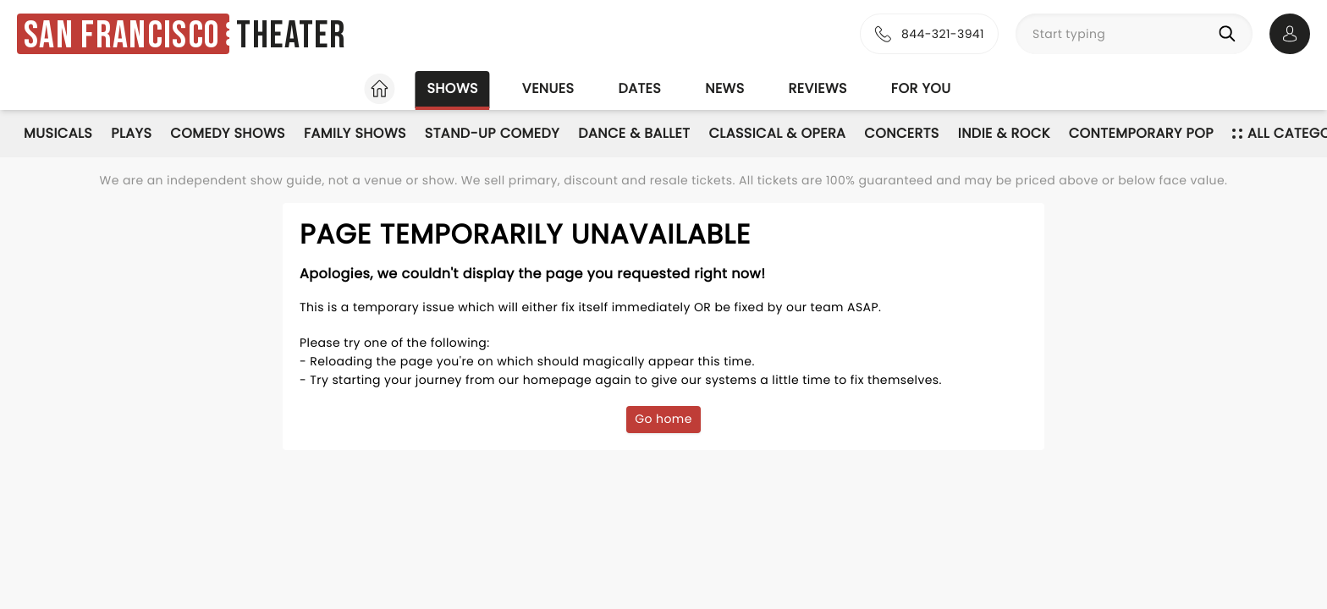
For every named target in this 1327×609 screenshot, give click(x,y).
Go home (663, 418)
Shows (452, 88)
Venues (548, 88)
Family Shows (355, 133)
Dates (639, 88)
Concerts (901, 133)
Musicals (58, 133)
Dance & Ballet (634, 133)
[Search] (1231, 33)
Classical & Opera (776, 133)
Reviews (818, 88)
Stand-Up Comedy (492, 133)
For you (921, 88)
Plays (131, 133)
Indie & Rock (1004, 133)
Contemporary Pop (1141, 133)
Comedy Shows (227, 133)
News (724, 88)
